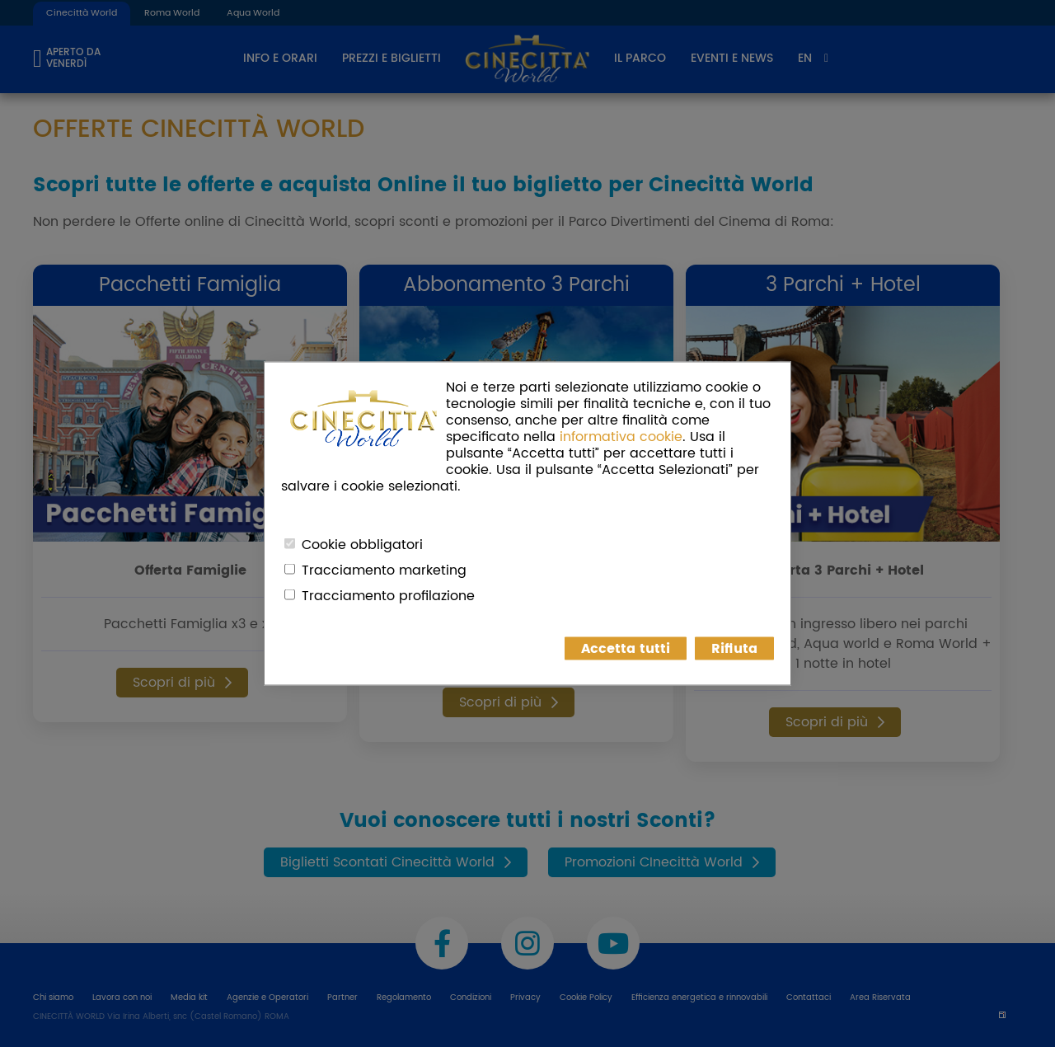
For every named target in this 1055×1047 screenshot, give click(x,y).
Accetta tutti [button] (625, 649)
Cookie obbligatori (362, 545)
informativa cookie (621, 437)
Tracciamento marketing (384, 570)
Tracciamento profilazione (388, 596)
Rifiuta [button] (734, 649)
